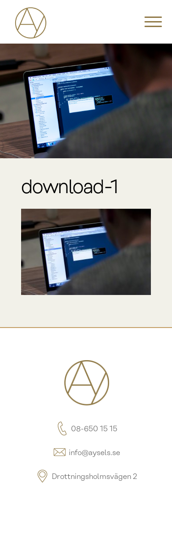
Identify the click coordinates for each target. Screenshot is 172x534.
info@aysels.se (86, 453)
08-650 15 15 (86, 429)
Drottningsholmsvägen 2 (86, 477)
